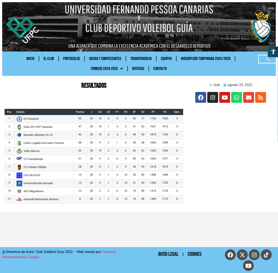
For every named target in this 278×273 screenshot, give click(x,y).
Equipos (166, 58)
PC (165, 111)
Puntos (80, 111)
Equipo (20, 111)
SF (134, 111)
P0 (125, 111)
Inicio (30, 58)
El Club (49, 58)
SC (143, 111)
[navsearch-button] (268, 59)
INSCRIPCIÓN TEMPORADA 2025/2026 (206, 58)
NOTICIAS (138, 68)
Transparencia (141, 58)
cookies (194, 254)
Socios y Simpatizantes (105, 58)
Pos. (9, 111)
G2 (108, 111)
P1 (117, 111)
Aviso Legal (168, 254)
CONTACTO (160, 68)
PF (153, 111)
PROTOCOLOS (71, 58)
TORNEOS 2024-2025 (107, 68)
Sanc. (177, 111)
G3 (100, 111)
